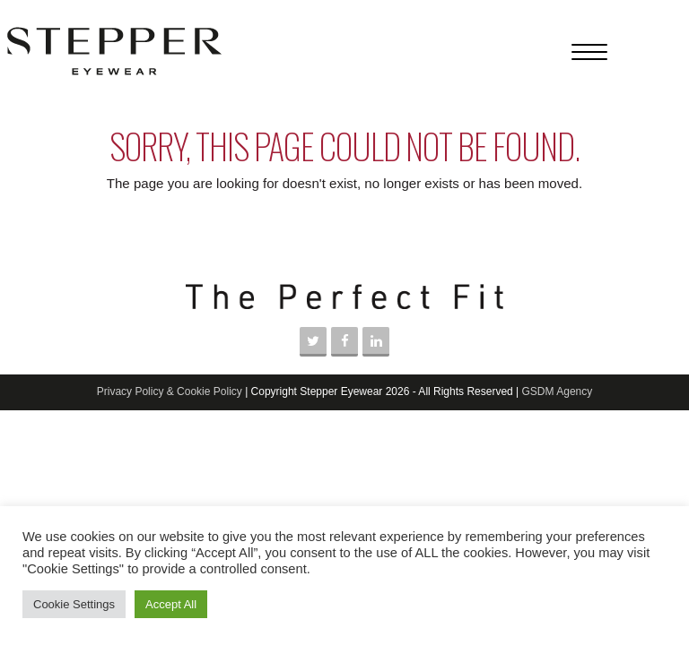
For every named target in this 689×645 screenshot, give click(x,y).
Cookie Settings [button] (74, 604)
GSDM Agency (557, 391)
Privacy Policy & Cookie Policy (169, 391)
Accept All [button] (170, 604)
